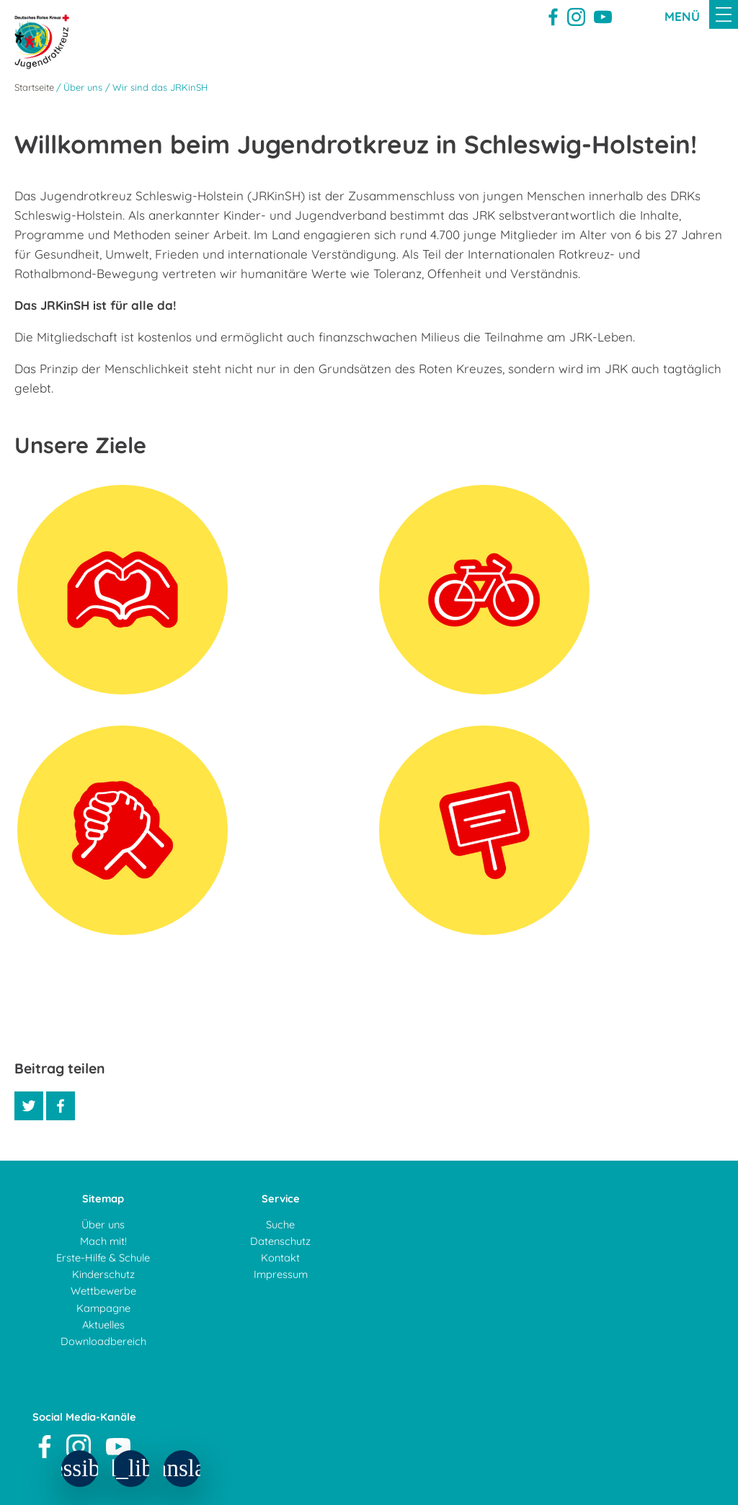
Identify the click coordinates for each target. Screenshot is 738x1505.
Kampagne (103, 1308)
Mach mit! (103, 1241)
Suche (280, 1224)
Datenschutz (280, 1241)
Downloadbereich (103, 1341)
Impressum (281, 1274)
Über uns (103, 1224)
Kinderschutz (103, 1274)
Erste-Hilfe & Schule (103, 1257)
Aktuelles (103, 1324)
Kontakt (280, 1257)
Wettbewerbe (103, 1291)
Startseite (34, 87)
